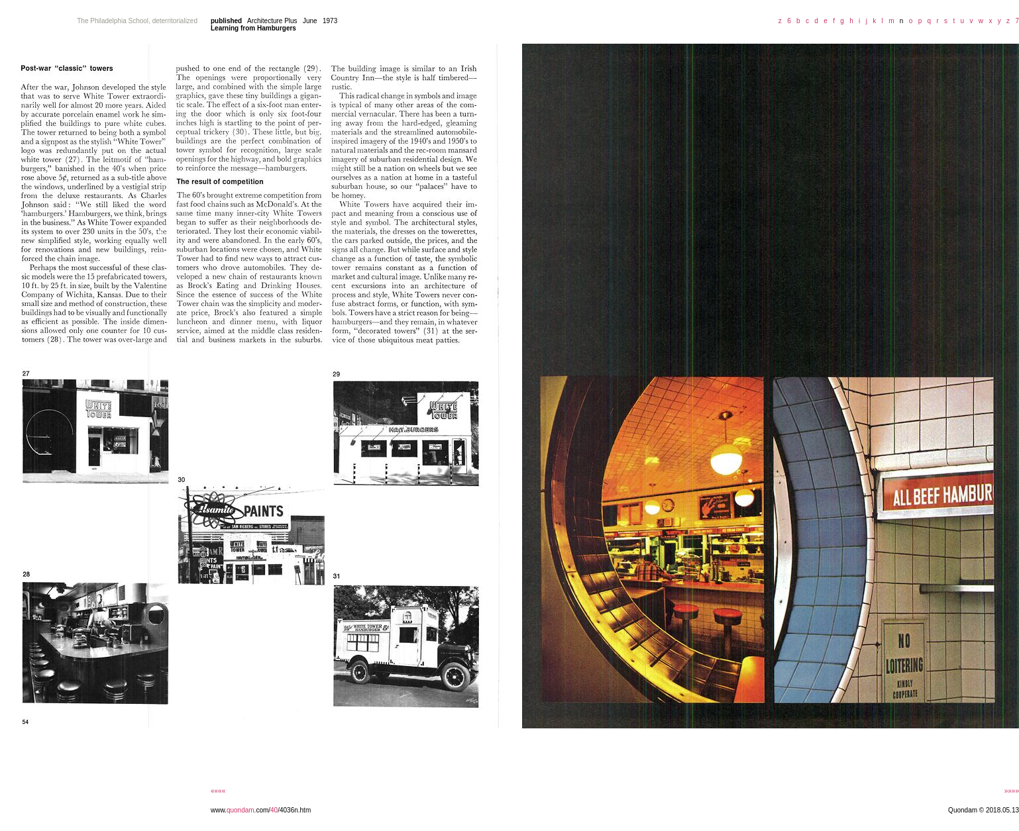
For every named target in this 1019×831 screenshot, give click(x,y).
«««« (218, 791)
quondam (240, 810)
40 (274, 810)
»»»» (1011, 791)
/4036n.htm (294, 810)
